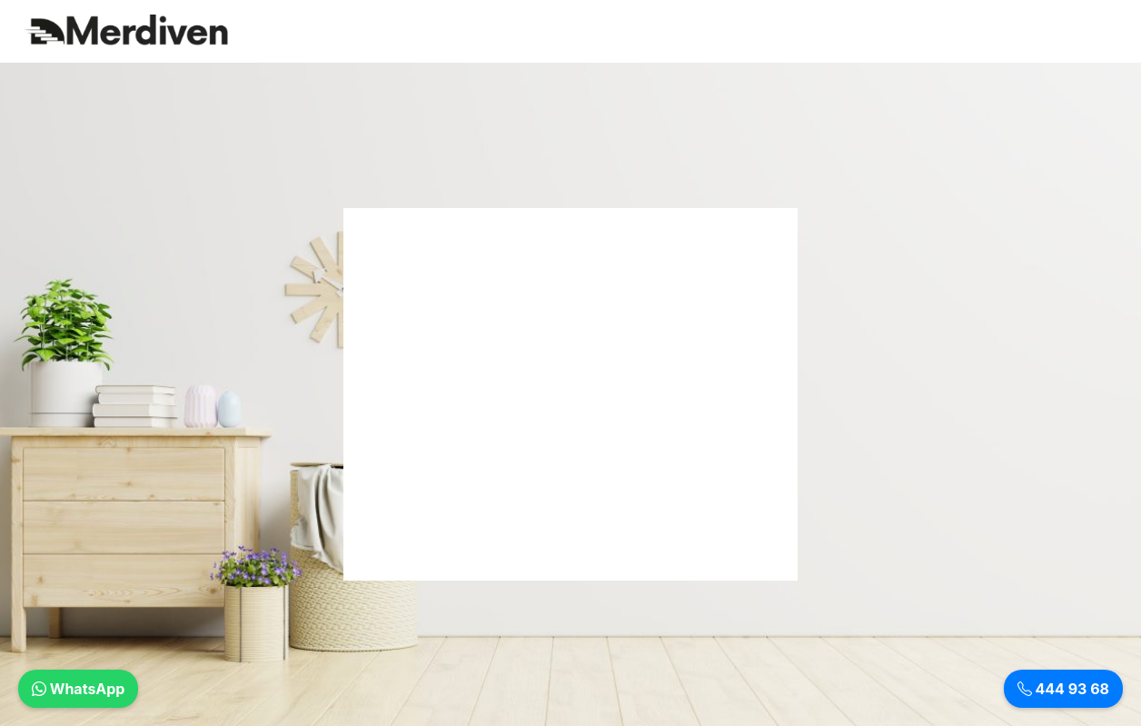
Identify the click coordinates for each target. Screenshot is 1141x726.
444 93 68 (1063, 689)
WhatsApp (78, 689)
